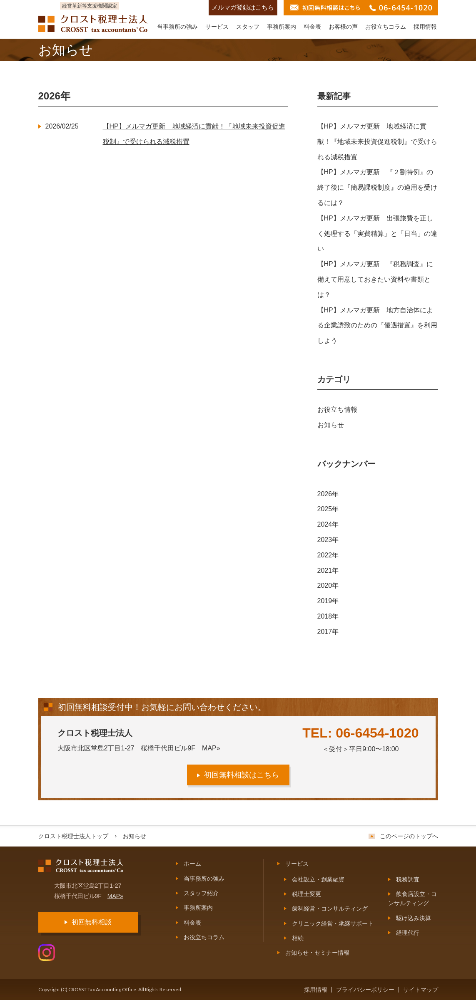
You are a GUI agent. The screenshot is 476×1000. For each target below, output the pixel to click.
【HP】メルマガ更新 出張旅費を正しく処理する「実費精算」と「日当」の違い (377, 233)
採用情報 (425, 26)
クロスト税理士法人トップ (73, 836)
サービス (217, 26)
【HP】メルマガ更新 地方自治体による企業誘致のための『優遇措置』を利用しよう (377, 325)
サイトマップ (420, 990)
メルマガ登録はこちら (243, 7)
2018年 (328, 616)
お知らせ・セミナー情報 (317, 952)
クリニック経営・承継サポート (333, 923)
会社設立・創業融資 (318, 879)
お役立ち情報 (337, 409)
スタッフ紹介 (201, 893)
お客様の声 (343, 26)
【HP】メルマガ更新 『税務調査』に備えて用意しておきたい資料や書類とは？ (375, 279)
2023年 (328, 539)
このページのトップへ (409, 836)
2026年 (328, 494)
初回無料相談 (92, 922)
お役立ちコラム (385, 26)
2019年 (328, 600)
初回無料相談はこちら (241, 775)
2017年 (328, 631)
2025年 (328, 508)
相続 (298, 938)
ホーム (192, 863)
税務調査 (407, 879)
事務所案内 (281, 26)
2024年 (328, 524)
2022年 (328, 555)
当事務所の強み (177, 26)
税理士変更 (306, 894)
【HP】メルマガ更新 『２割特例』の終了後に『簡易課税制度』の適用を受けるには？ (377, 187)
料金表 (312, 26)
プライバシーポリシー (365, 990)
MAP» (211, 748)
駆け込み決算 (413, 918)
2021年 (328, 570)
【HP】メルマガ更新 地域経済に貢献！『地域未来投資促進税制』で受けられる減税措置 (377, 142)
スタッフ (247, 26)
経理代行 (407, 932)
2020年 (328, 585)
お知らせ (330, 424)
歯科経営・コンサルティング (330, 908)
